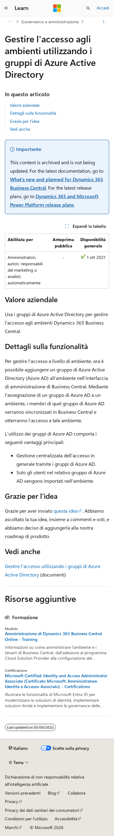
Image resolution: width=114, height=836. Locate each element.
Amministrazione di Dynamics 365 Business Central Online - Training (53, 636)
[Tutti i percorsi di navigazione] (10, 22)
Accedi (103, 8)
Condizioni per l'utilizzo (26, 818)
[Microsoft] (57, 8)
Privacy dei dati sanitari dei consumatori (42, 810)
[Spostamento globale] (6, 8)
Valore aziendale (25, 105)
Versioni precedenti (22, 793)
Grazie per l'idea (24, 121)
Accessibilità (66, 818)
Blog (52, 793)
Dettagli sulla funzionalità (33, 113)
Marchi (11, 827)
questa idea (66, 511)
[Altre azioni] (103, 22)
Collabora (76, 793)
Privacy (11, 801)
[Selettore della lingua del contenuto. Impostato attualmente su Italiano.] (18, 748)
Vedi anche (20, 129)
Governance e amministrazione (50, 21)
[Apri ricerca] (88, 8)
